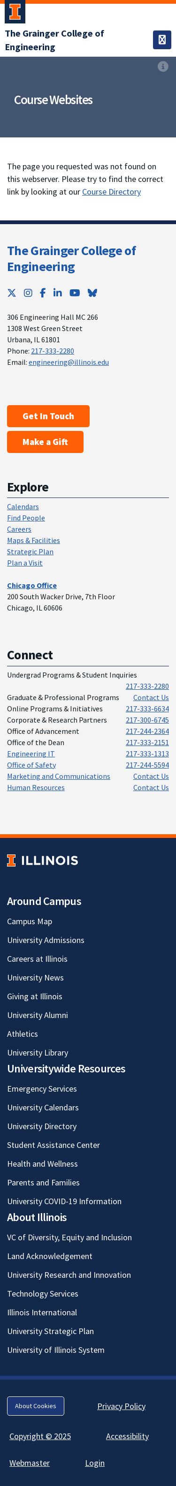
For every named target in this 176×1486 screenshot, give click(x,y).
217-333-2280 (52, 350)
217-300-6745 (147, 719)
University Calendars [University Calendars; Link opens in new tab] (43, 1107)
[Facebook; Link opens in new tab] (43, 293)
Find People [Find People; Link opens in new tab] (26, 517)
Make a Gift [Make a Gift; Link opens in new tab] (45, 441)
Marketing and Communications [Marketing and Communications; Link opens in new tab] (58, 776)
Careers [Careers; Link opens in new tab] (19, 529)
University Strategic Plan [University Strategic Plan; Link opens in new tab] (50, 1331)
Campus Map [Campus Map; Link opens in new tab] (29, 921)
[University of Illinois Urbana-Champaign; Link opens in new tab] (15, 13)
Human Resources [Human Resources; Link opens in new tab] (36, 787)
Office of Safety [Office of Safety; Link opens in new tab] (31, 764)
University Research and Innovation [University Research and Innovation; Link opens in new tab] (69, 1274)
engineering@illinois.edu (69, 362)
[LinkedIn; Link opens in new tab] (58, 293)
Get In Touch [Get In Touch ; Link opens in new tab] (48, 416)
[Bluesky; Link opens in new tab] (92, 293)
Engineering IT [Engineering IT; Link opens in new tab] (31, 753)
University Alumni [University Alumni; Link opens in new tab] (37, 1015)
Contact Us (151, 697)
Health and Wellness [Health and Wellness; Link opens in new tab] (42, 1163)
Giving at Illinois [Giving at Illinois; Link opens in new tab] (34, 996)
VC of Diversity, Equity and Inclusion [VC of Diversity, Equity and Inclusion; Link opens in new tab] (69, 1237)
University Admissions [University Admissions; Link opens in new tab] (45, 940)
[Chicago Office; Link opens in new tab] (32, 585)
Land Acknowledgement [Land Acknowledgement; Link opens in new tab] (49, 1256)
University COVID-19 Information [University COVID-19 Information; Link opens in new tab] (64, 1201)
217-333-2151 (147, 742)
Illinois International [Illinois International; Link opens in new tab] (42, 1312)
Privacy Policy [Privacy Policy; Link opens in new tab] (121, 1406)
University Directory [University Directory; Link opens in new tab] (42, 1126)
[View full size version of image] (163, 66)
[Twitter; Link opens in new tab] (11, 293)
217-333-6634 (147, 708)
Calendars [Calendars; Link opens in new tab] (23, 506)
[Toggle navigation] (162, 39)
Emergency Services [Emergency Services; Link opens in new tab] (42, 1088)
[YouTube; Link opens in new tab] (74, 293)
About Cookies (35, 1406)
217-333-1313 (147, 753)
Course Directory (111, 191)
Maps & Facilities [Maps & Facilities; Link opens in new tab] (33, 540)
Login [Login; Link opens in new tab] (95, 1462)
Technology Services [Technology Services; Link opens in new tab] (42, 1293)
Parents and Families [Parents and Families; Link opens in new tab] (43, 1182)
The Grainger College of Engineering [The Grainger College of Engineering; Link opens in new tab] (71, 258)
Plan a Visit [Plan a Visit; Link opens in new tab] (25, 562)
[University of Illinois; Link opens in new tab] (42, 860)
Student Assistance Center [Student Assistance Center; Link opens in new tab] (53, 1144)
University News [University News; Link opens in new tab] (35, 977)
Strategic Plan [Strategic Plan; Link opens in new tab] (30, 551)
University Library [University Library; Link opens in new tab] (37, 1052)
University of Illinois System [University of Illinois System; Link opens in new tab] (56, 1349)
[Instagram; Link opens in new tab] (28, 293)
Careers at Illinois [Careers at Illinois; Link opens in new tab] (37, 958)
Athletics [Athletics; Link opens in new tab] (22, 1033)
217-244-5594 (147, 764)
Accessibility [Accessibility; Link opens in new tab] (127, 1436)
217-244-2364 (147, 731)
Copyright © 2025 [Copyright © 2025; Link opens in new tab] (40, 1436)
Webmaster (29, 1462)
